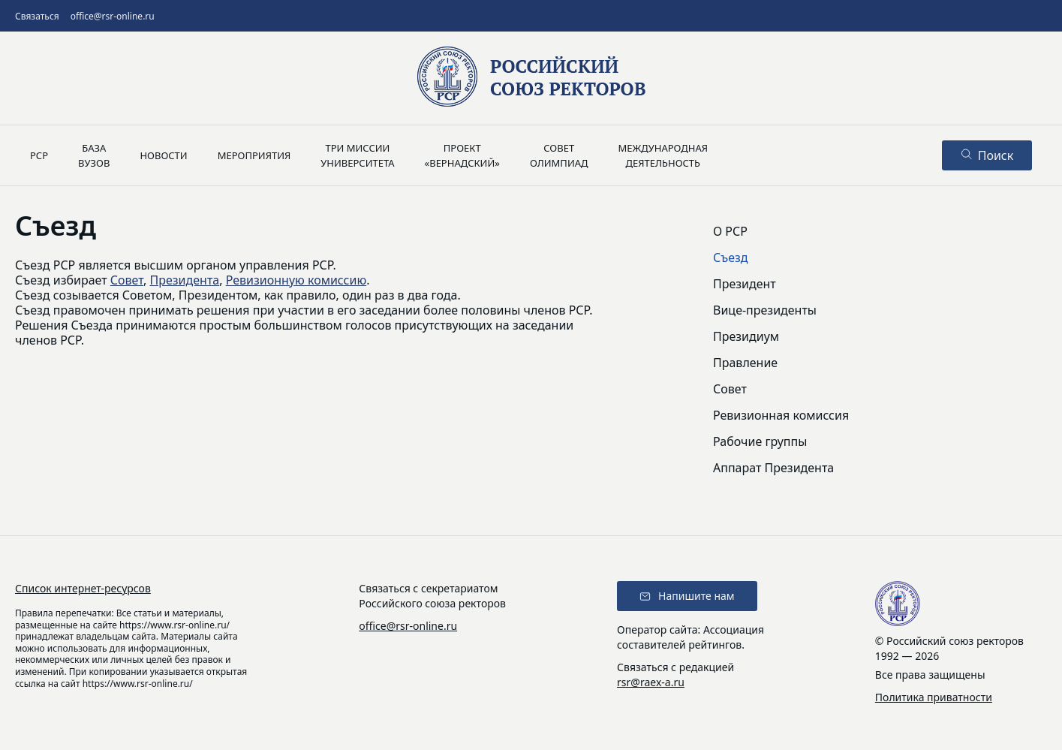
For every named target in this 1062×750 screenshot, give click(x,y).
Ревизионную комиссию (296, 280)
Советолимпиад (559, 155)
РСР (39, 155)
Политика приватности (933, 697)
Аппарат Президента (773, 467)
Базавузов (94, 155)
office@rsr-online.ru (113, 16)
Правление (745, 362)
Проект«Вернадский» (462, 155)
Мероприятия (254, 155)
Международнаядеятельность (663, 155)
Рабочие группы (760, 441)
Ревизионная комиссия (781, 415)
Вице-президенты (765, 310)
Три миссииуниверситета (357, 155)
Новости (163, 155)
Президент (744, 284)
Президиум (746, 336)
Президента (185, 280)
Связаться (37, 16)
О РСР (730, 231)
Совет (126, 280)
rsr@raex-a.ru (650, 682)
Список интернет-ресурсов (83, 588)
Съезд (730, 257)
